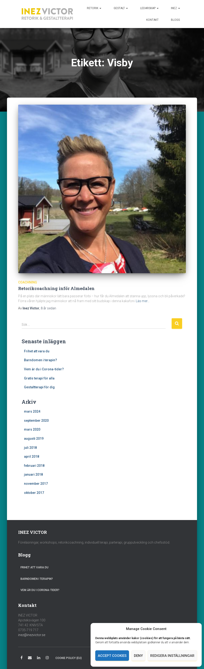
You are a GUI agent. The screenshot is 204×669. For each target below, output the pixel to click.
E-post (30, 658)
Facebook (21, 658)
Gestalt (121, 8)
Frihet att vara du (36, 351)
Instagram (47, 658)
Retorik (94, 8)
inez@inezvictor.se (31, 635)
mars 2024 (32, 411)
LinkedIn (39, 658)
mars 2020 (32, 429)
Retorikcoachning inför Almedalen (56, 288)
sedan (48, 308)
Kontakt (152, 19)
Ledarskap (149, 8)
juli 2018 (30, 448)
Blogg (175, 19)
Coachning (27, 282)
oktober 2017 (34, 493)
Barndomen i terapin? (40, 360)
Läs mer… (143, 301)
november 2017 (36, 483)
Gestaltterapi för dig (39, 387)
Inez (175, 8)
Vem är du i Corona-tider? (44, 369)
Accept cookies (112, 656)
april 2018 (31, 456)
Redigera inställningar (172, 656)
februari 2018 (34, 465)
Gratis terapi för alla (39, 378)
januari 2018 (33, 474)
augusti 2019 (34, 438)
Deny (138, 656)
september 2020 (36, 420)
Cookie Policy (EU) (68, 658)
